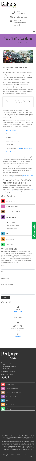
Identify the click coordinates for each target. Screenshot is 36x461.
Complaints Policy (30, 452)
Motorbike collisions (11, 130)
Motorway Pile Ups (11, 223)
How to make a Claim (12, 220)
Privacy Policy (22, 452)
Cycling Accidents (10, 151)
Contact (6, 180)
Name (2, 265)
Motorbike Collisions (12, 228)
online (31, 189)
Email (2, 271)
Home (8, 42)
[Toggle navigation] (34, 31)
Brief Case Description (7, 284)
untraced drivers (28, 148)
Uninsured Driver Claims (13, 225)
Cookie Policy (15, 452)
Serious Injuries (7, 244)
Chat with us (18, 336)
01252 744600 (15, 191)
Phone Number (5, 278)
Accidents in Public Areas (9, 206)
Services (14, 42)
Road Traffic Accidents (8, 217)
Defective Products (8, 233)
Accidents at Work (7, 201)
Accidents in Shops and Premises (11, 211)
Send (5, 297)
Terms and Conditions (7, 452)
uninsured (19, 148)
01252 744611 (10, 374)
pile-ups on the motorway (17, 134)
